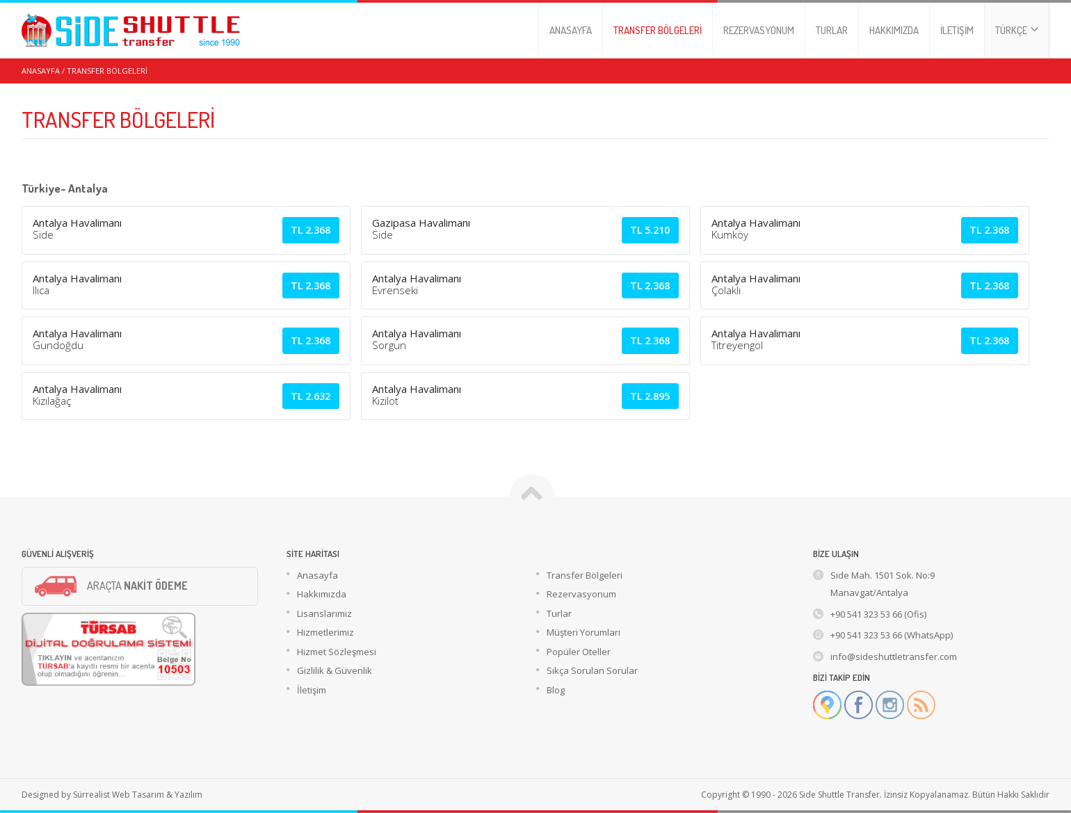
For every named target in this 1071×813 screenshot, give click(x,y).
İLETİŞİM (957, 30)
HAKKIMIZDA (894, 30)
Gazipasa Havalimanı (421, 223)
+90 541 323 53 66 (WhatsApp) (891, 635)
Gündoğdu (58, 345)
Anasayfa (317, 575)
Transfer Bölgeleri (584, 575)
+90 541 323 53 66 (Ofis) (878, 614)
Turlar (559, 613)
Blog (556, 690)
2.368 (310, 229)
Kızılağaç (52, 401)
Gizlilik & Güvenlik (334, 670)
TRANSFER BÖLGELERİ (657, 30)
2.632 (310, 396)
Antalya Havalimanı (77, 223)
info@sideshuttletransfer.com (893, 656)
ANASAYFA (570, 30)
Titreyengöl (737, 345)
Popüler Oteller (579, 651)
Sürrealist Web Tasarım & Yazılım (137, 794)
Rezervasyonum (581, 594)
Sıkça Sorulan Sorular (592, 670)
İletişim (311, 690)
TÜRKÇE (1016, 30)
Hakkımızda (321, 594)
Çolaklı (726, 290)
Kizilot (385, 401)
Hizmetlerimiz (325, 632)
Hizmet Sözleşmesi (336, 651)
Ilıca (41, 290)
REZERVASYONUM (758, 30)
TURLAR (832, 30)
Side (43, 234)
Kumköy (729, 234)
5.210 (650, 229)
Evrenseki (395, 290)
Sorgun (389, 345)
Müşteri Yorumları (583, 632)
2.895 (650, 396)
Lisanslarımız (324, 613)
